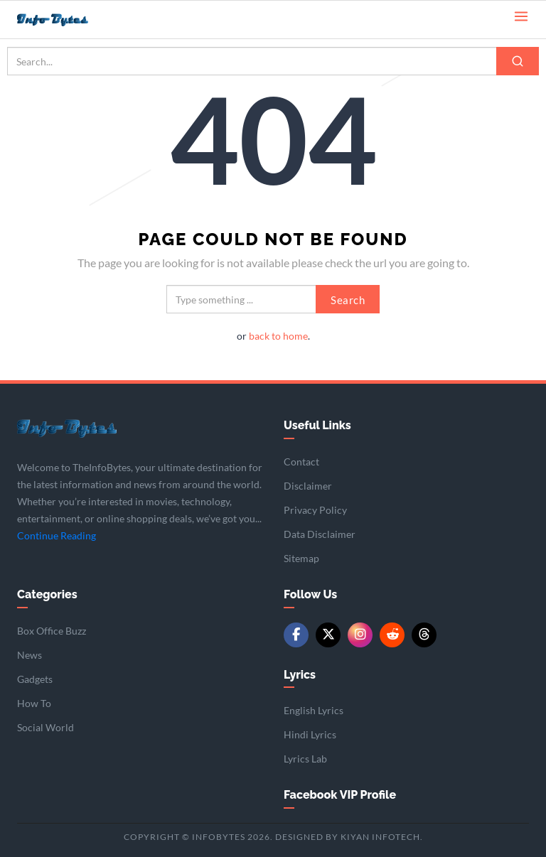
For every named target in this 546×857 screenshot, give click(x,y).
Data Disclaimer (319, 534)
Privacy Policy (315, 510)
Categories (47, 594)
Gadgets (35, 679)
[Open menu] (521, 15)
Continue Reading (56, 535)
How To (34, 703)
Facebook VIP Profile (340, 795)
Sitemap (301, 558)
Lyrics (300, 674)
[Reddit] (392, 634)
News (29, 655)
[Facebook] (296, 634)
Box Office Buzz (51, 631)
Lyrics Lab (305, 759)
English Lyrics (313, 710)
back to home (278, 336)
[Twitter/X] (328, 634)
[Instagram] (360, 634)
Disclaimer (308, 486)
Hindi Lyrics (310, 734)
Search (348, 299)
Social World (45, 727)
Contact (301, 462)
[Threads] (424, 634)
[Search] (517, 61)
